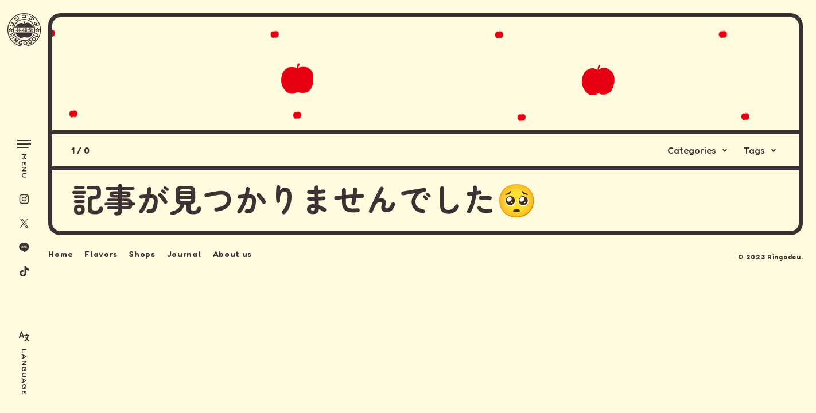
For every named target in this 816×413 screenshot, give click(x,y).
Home (60, 252)
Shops (142, 252)
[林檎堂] (24, 29)
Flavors (101, 252)
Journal (184, 252)
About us (232, 252)
